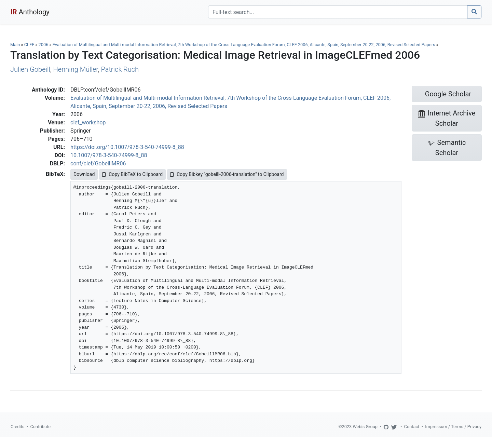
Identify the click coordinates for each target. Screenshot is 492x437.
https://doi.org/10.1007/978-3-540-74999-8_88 (127, 147)
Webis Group (365, 426)
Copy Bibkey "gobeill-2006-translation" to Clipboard (227, 174)
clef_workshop (88, 122)
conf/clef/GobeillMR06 (98, 163)
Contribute (40, 426)
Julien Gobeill (30, 69)
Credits (17, 426)
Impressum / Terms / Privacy (453, 426)
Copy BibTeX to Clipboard (132, 174)
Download (84, 174)
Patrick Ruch (120, 69)
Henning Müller (75, 69)
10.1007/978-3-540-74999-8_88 (108, 155)
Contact (412, 426)
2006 (44, 44)
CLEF (29, 44)
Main (15, 44)
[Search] (337, 11)
